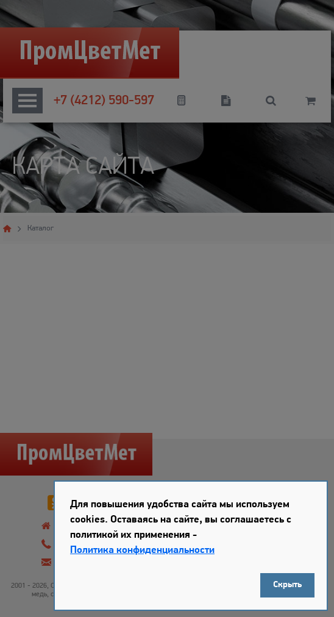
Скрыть (287, 585)
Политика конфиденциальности (142, 550)
